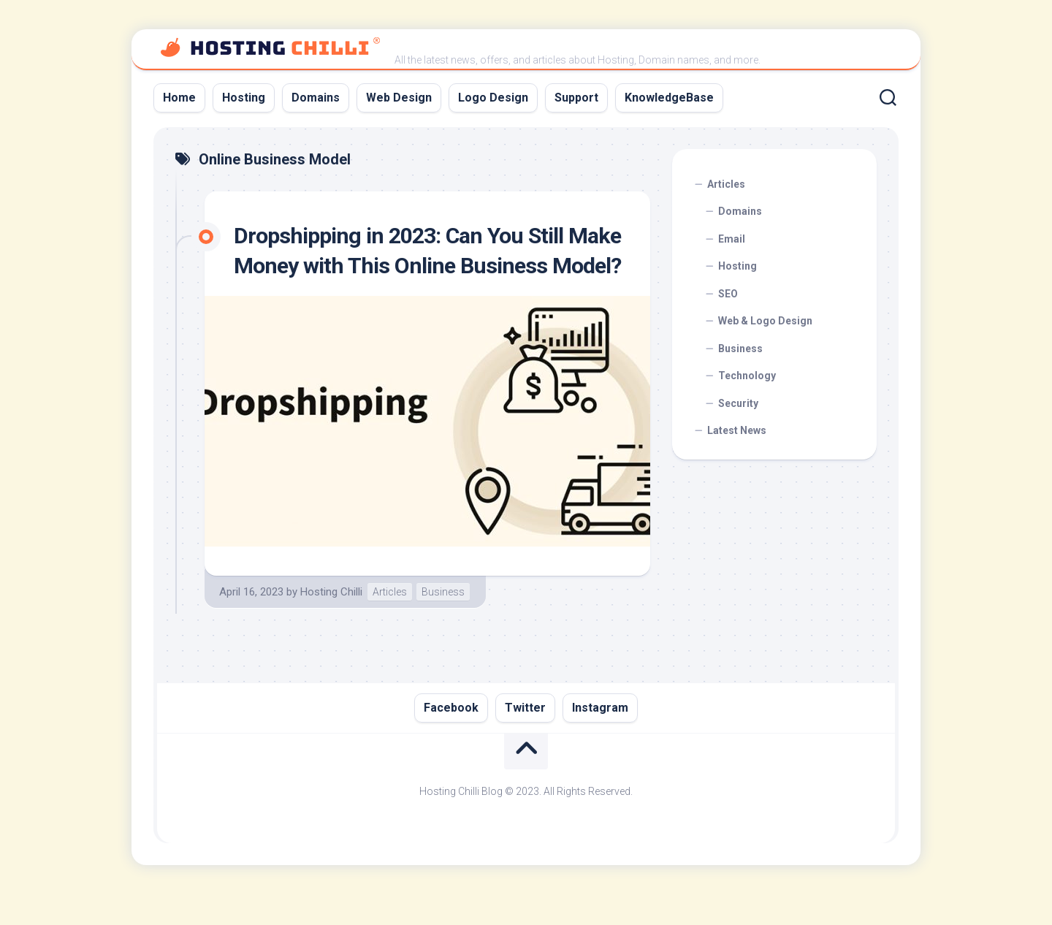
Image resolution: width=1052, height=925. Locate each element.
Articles (390, 622)
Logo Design (493, 97)
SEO (728, 294)
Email (731, 239)
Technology (747, 375)
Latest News (736, 430)
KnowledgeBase (669, 97)
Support (576, 97)
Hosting (243, 97)
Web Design (399, 97)
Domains (315, 97)
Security (738, 403)
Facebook (451, 738)
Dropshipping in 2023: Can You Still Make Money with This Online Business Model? (427, 265)
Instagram (600, 738)
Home (179, 97)
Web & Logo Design (765, 321)
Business (443, 622)
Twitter (525, 738)
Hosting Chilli (331, 621)
